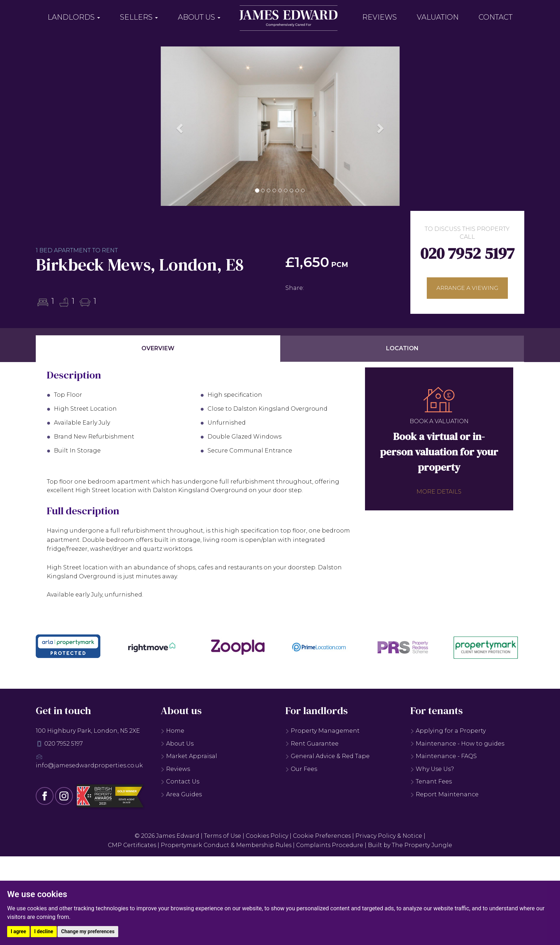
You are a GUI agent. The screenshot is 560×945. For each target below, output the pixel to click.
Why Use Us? (432, 768)
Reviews (379, 17)
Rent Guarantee (312, 742)
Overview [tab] (157, 347)
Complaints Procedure (331, 844)
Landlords (74, 17)
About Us (199, 17)
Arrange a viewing (467, 288)
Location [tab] (402, 347)
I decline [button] (43, 931)
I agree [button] (18, 931)
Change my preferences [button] (87, 931)
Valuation (438, 17)
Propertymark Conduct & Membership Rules (225, 844)
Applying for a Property (448, 730)
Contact (495, 17)
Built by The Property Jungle (412, 844)
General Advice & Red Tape (327, 755)
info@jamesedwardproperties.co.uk (89, 764)
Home (172, 730)
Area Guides (181, 793)
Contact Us (180, 780)
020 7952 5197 (467, 253)
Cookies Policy (267, 835)
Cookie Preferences (322, 835)
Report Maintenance (444, 793)
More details (438, 490)
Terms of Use (222, 835)
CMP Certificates (130, 844)
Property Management (322, 730)
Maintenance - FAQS (443, 755)
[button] (178, 126)
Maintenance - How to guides (457, 742)
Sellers (139, 17)
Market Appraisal (189, 755)
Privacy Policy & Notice (389, 835)
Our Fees (301, 768)
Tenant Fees (431, 780)
